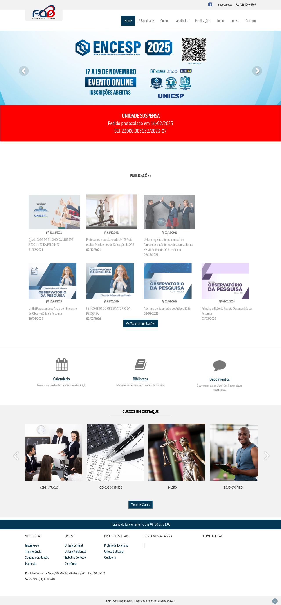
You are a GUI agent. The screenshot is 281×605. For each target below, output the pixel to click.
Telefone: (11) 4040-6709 (40, 579)
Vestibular (182, 20)
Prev (16, 456)
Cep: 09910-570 (96, 573)
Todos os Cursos (140, 504)
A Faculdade (146, 20)
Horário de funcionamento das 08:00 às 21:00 (141, 524)
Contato (251, 20)
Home (128, 20)
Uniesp (234, 20)
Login (220, 20)
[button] (21, 68)
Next (266, 456)
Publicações (202, 20)
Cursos (164, 20)
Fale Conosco (225, 5)
